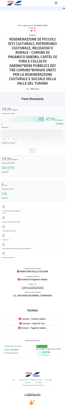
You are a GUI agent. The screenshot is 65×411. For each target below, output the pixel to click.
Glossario (28, 383)
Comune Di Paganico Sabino (32, 279)
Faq (13, 380)
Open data (48, 380)
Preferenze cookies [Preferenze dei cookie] (36, 380)
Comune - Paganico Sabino (32, 328)
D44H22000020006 (32, 287)
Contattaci (38, 383)
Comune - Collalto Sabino (32, 318)
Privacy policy (23, 380)
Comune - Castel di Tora (32, 323)
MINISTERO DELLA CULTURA (32, 271)
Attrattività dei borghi (12, 346)
